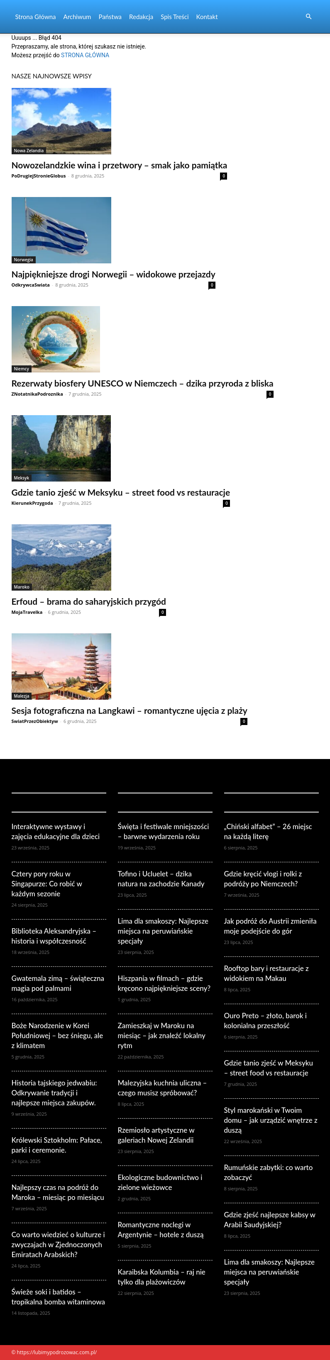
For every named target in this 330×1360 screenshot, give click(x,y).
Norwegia (23, 260)
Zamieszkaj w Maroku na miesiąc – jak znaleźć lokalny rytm (161, 1035)
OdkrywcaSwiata (31, 285)
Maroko (21, 587)
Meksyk (21, 478)
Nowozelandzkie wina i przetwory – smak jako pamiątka (119, 165)
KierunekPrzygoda (32, 503)
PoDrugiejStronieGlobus (39, 176)
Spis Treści (174, 16)
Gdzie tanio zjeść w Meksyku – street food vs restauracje (121, 492)
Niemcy (21, 369)
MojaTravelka (27, 612)
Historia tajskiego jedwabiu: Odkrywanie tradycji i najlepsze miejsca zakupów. (54, 1092)
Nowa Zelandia (29, 150)
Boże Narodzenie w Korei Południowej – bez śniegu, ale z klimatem (57, 1035)
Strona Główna (35, 16)
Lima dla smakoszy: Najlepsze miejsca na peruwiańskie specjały (163, 931)
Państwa (110, 16)
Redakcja (141, 16)
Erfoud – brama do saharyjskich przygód (89, 601)
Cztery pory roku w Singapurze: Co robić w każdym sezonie (47, 883)
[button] (309, 17)
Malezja (21, 696)
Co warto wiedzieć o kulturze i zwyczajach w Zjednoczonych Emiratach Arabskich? (58, 1244)
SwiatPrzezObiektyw (35, 721)
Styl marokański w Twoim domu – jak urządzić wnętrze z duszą (271, 1120)
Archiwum (77, 16)
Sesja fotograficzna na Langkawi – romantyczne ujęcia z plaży (129, 710)
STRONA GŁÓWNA (85, 55)
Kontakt (207, 16)
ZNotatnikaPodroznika (37, 394)
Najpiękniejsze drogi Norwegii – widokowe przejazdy (113, 274)
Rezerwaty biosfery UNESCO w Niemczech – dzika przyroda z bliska (143, 383)
